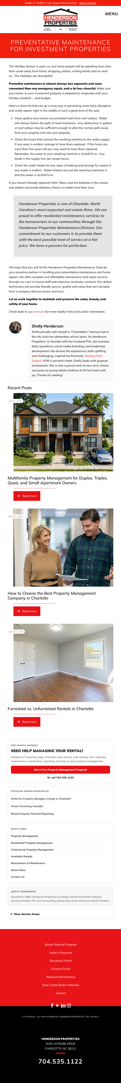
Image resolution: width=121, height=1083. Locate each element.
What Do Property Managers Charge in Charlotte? (41, 798)
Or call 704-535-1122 (60, 777)
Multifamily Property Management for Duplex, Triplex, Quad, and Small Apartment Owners (58, 480)
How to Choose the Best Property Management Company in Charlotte (52, 595)
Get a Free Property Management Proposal (60, 769)
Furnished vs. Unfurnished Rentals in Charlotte (51, 708)
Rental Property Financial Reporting (32, 813)
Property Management (24, 836)
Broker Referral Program (61, 944)
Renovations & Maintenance (28, 863)
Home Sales (18, 870)
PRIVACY (95, 1016)
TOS (87, 1016)
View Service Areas (27, 914)
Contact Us (18, 876)
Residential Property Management (31, 842)
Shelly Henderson (47, 326)
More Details (88, 3)
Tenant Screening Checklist (27, 806)
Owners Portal (60, 969)
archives (38, 311)
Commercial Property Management (32, 849)
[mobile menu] (116, 13)
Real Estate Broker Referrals (60, 985)
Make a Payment (61, 952)
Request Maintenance (60, 977)
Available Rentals (21, 856)
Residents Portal (61, 961)
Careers (61, 993)
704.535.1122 (60, 1061)
